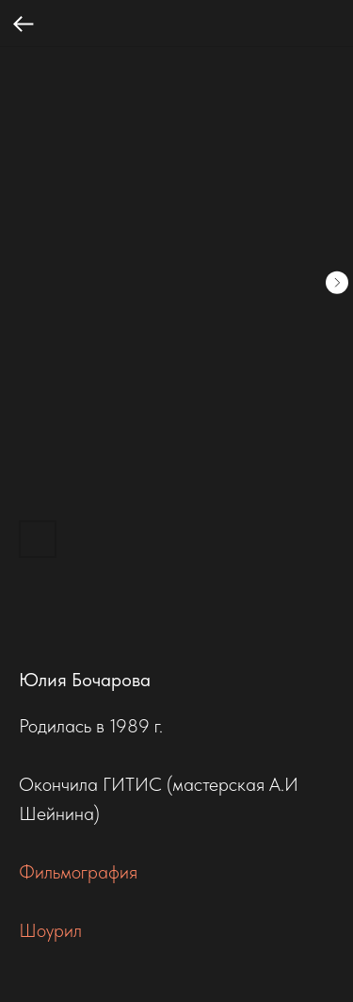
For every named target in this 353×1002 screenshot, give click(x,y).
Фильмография (78, 872)
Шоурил (50, 930)
